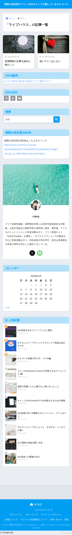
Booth (23, 82)
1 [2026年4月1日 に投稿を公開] (31, 285)
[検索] (56, 120)
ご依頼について (10, 520)
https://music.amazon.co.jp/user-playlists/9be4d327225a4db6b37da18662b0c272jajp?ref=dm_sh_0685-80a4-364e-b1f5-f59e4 (31, 149)
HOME (36, 504)
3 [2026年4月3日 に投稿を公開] (41, 285)
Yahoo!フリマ (33, 82)
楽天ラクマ (47, 82)
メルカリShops (11, 82)
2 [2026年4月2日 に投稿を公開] (36, 285)
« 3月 (7, 308)
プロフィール (15, 515)
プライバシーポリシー (50, 515)
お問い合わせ (56, 520)
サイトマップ (32, 515)
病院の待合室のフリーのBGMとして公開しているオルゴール (36, 4)
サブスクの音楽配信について (33, 520)
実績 (66, 520)
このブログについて (43, 510)
